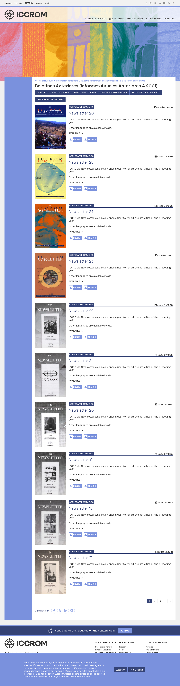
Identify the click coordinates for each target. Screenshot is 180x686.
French (92, 139)
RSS (169, 3)
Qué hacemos (116, 19)
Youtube (164, 3)
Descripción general (103, 647)
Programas (124, 647)
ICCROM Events (152, 650)
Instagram (151, 3)
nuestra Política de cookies (75, 676)
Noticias (149, 647)
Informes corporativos (134, 81)
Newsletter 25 (81, 162)
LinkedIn (160, 3)
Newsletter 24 (81, 211)
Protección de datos (85, 92)
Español (29, 3)
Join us (125, 630)
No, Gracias (137, 669)
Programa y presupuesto (145, 92)
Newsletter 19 (81, 459)
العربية (47, 3)
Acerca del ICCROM (95, 19)
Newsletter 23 (81, 261)
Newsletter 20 (81, 410)
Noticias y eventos (137, 19)
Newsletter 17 (80, 557)
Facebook (146, 3)
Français (18, 3)
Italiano (38, 3)
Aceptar (120, 669)
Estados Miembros (103, 650)
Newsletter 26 (81, 113)
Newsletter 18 (81, 508)
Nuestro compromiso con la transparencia (101, 81)
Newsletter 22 (81, 311)
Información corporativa (67, 81)
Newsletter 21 (80, 360)
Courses (122, 650)
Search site (173, 3)
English (8, 3)
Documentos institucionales (53, 92)
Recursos (155, 19)
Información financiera (114, 92)
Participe (169, 19)
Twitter (155, 3)
